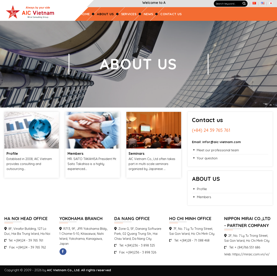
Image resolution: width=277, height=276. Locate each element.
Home (85, 14)
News (148, 14)
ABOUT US (105, 14)
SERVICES (128, 14)
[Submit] (244, 3)
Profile (12, 153)
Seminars (137, 153)
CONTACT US (171, 14)
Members (76, 153)
